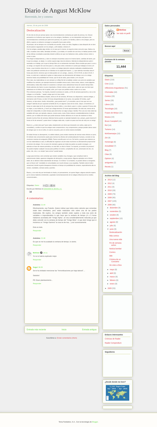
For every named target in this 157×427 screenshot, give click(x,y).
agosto (113, 222)
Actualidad (109, 146)
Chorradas (109, 92)
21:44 (43, 205)
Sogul (35, 267)
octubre (113, 215)
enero (112, 284)
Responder (37, 231)
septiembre (114, 218)
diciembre (114, 208)
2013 (110, 180)
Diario (37, 185)
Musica (108, 117)
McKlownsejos (110, 133)
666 (110, 256)
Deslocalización (36, 30)
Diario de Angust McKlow (58, 10)
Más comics (114, 236)
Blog (106, 150)
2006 (110, 205)
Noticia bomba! (115, 249)
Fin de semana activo (115, 244)
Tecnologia (109, 109)
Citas (107, 154)
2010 (110, 190)
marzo (112, 277)
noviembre (114, 211)
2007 (110, 201)
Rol (106, 125)
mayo (112, 269)
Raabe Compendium (113, 343)
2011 (110, 187)
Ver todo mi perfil (123, 33)
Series (107, 100)
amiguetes (109, 163)
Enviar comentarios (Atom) (67, 338)
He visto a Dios (115, 265)
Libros (107, 104)
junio (112, 229)
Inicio (64, 329)
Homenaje (109, 142)
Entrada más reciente (36, 329)
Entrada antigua (89, 329)
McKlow (36, 253)
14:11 (45, 253)
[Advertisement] (112, 311)
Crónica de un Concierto (115, 260)
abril (112, 273)
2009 (110, 194)
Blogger (95, 422)
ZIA (106, 138)
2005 (110, 288)
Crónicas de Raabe (112, 339)
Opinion (108, 158)
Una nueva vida (115, 239)
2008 (110, 197)
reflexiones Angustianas (114, 88)
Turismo (108, 129)
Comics (108, 96)
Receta (108, 167)
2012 (110, 183)
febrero (113, 280)
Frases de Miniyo (112, 113)
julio (112, 226)
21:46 (43, 238)
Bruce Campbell (111, 121)
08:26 (40, 267)
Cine (107, 84)
